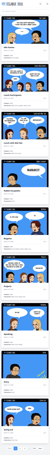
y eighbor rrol (12, 4)
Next (40, 448)
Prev (9, 448)
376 (34, 448)
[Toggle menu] (47, 4)
